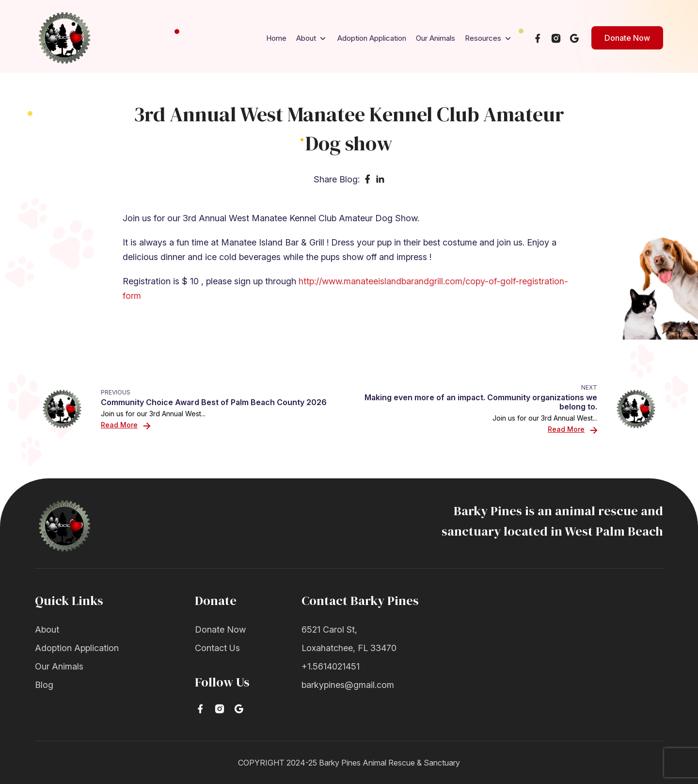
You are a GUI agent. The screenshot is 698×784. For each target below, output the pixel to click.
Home (276, 38)
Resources (489, 38)
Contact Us (217, 648)
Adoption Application (371, 38)
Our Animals (435, 38)
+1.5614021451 (330, 666)
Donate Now (627, 38)
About (312, 38)
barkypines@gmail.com (347, 685)
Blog (44, 685)
